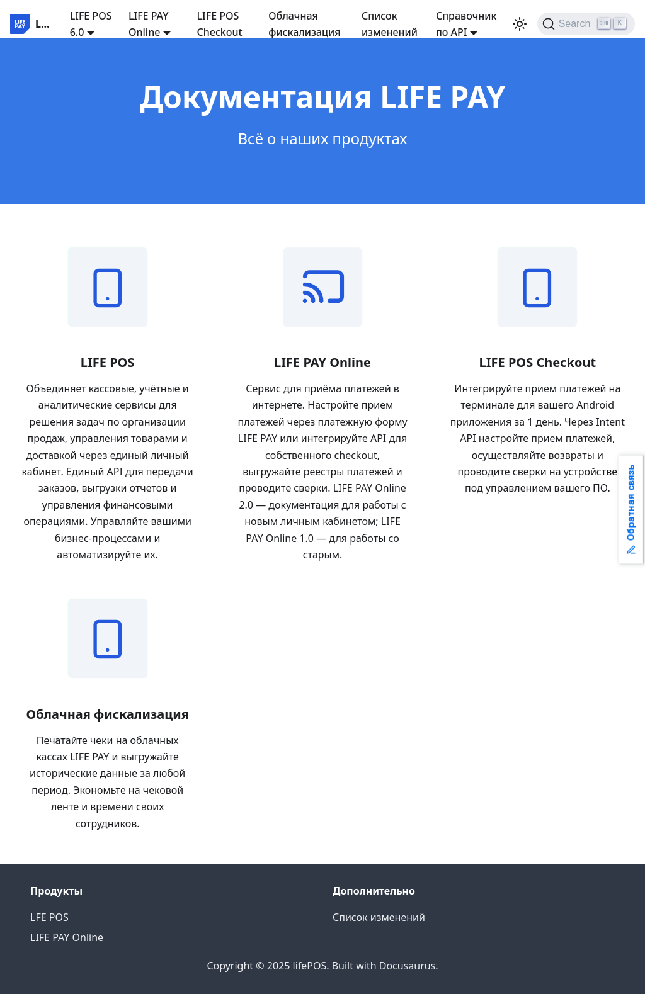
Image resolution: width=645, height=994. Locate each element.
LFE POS (49, 917)
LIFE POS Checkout (220, 24)
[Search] (586, 24)
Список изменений (390, 24)
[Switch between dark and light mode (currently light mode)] (520, 24)
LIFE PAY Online (66, 937)
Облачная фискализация (304, 24)
